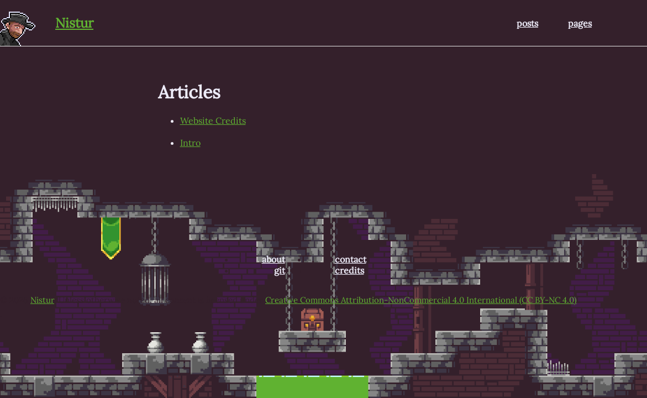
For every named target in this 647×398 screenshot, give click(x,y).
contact (350, 259)
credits (349, 270)
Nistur (74, 23)
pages (580, 23)
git (279, 270)
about (273, 259)
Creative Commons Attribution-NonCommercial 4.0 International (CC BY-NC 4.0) (421, 300)
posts (527, 23)
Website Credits (213, 120)
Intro (190, 142)
